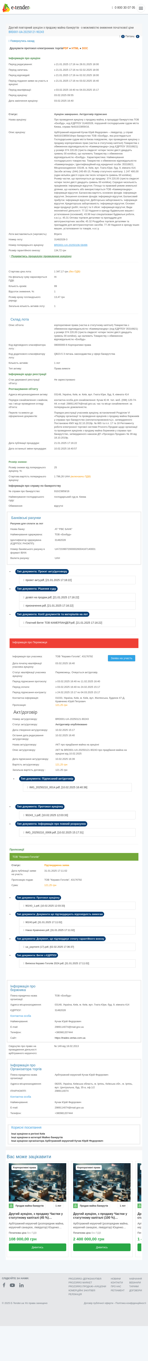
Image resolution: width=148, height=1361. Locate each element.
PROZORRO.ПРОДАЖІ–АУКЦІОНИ (87, 1286)
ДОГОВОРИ (135, 1290)
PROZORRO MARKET (80, 1282)
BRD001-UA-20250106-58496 (70, 245)
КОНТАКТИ (117, 1282)
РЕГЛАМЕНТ (118, 1290)
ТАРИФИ (134, 1286)
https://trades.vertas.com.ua (70, 1037)
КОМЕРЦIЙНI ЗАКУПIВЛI (82, 1290)
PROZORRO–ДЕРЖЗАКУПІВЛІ (85, 1278)
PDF (65, 48)
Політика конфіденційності (130, 1303)
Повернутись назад (21, 40)
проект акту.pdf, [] (48, 580)
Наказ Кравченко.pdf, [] (50, 930)
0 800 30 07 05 (123, 7)
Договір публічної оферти (98, 1303)
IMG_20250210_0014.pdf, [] (58, 787)
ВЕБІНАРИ (135, 1282)
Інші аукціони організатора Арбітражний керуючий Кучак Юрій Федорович (57, 1140)
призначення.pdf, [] (49, 605)
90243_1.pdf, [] (46, 815)
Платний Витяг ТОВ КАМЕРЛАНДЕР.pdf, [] (63, 622)
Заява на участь (121, 658)
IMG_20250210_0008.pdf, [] (54, 832)
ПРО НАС (116, 1286)
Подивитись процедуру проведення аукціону (41, 256)
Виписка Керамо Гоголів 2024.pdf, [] (57, 963)
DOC (85, 48)
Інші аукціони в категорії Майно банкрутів (37, 1137)
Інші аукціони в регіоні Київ (28, 1133)
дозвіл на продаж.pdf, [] (52, 597)
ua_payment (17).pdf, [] (49, 946)
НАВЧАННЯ (135, 1278)
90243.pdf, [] (43, 922)
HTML (75, 48)
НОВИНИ (116, 1278)
